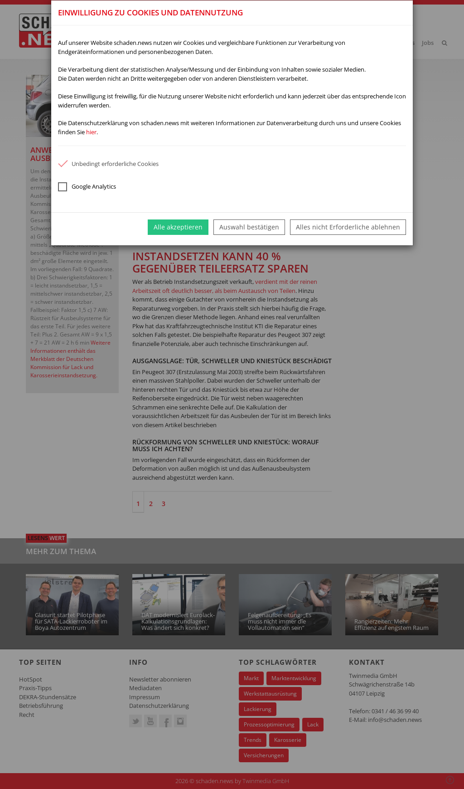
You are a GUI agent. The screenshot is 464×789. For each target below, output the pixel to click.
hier (91, 132)
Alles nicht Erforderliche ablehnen (348, 227)
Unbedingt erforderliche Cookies (108, 164)
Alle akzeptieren (178, 227)
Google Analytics (87, 186)
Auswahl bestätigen (249, 227)
